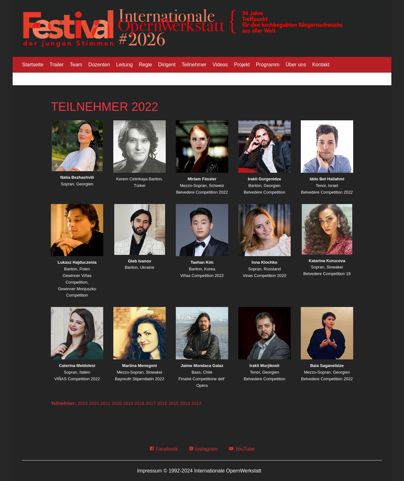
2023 (94, 403)
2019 (128, 403)
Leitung (124, 64)
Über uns (296, 64)
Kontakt (320, 64)
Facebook (163, 449)
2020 (117, 403)
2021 (105, 403)
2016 (162, 403)
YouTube (242, 449)
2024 (83, 403)
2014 (185, 403)
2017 (151, 403)
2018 (139, 403)
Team (76, 64)
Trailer (57, 64)
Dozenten (99, 64)
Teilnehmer (194, 64)
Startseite (33, 64)
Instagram (203, 449)
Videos (220, 64)
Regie (145, 64)
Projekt (242, 64)
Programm (268, 64)
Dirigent (166, 64)
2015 (174, 403)
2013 (196, 403)
